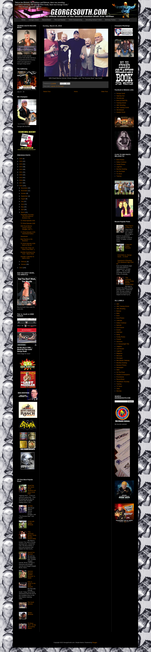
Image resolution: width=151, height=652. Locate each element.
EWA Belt (119, 332)
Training (118, 176)
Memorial (119, 356)
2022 (21, 169)
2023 (21, 166)
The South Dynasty (31, 603)
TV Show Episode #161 (28, 220)
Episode (118, 325)
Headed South (120, 112)
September (24, 196)
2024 (21, 164)
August (23, 199)
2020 (21, 175)
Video (118, 388)
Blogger (94, 642)
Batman (118, 311)
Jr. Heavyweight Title (122, 344)
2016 (21, 185)
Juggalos (119, 346)
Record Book (46, 20)
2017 (21, 183)
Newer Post (46, 91)
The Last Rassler (60, 20)
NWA (118, 370)
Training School (121, 103)
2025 (21, 161)
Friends (118, 339)
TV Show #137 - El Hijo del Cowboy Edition (32, 626)
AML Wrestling (120, 105)
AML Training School (122, 306)
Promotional (120, 377)
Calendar (119, 320)
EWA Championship (75, 20)
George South (120, 93)
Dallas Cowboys (121, 162)
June (22, 204)
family (118, 334)
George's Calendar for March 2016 (27, 257)
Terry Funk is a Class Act (129, 226)
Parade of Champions (123, 374)
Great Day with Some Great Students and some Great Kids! (32, 490)
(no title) (30, 506)
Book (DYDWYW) (121, 100)
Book (118, 315)
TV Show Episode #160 (28, 223)
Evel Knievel (120, 327)
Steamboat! (24, 236)
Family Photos (120, 164)
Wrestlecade (120, 98)
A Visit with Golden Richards (31, 523)
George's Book (34, 20)
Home (23, 20)
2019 (21, 177)
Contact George (124, 20)
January (23, 264)
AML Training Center (122, 107)
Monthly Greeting (121, 169)
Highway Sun (120, 96)
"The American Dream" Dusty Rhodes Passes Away (32, 535)
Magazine (119, 353)
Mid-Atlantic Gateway (122, 360)
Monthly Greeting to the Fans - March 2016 (28, 253)
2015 (21, 267)
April (22, 209)
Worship (118, 391)
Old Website (120, 110)
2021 (21, 172)
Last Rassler (120, 348)
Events (118, 330)
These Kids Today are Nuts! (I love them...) (28, 248)
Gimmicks (119, 341)
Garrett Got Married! (31, 553)
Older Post (104, 91)
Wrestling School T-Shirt (94, 20)
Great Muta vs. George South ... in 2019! (124, 255)
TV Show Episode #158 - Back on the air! (28, 244)
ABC (117, 304)
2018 (21, 180)
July (22, 201)
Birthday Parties (110, 20)
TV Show (119, 174)
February (24, 261)
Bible (117, 313)
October (23, 193)
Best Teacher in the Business (26, 240)
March (23, 212)
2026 (21, 158)
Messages (119, 358)
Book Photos (120, 159)
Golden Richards (30, 613)
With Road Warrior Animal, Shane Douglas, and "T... (27, 227)
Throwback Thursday (122, 381)
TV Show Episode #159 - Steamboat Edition (28, 233)
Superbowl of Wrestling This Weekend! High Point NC (124, 262)
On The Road (59, 86)
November (24, 190)
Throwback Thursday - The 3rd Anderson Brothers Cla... (27, 216)
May (22, 207)
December (24, 188)
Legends (53, 86)
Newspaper (119, 367)
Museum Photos (121, 365)
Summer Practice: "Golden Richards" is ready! (31, 574)
